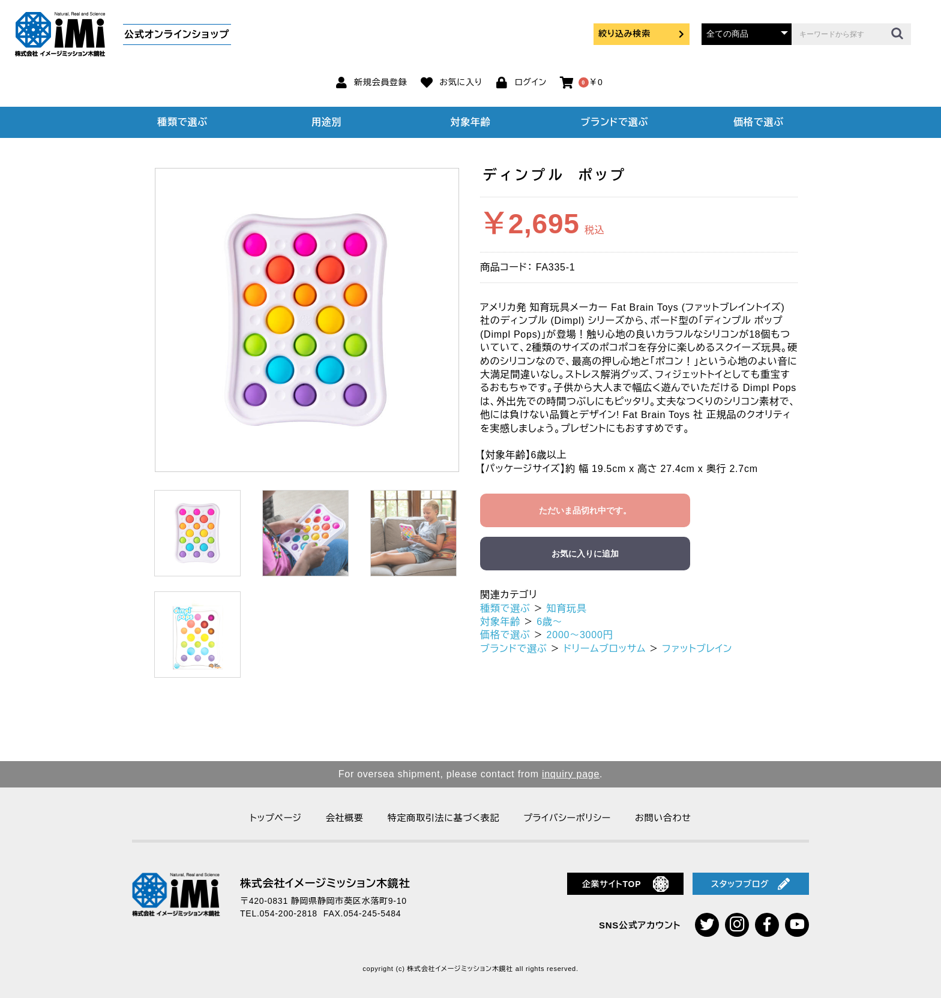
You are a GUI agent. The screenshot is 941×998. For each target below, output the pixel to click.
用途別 (326, 122)
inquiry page (571, 774)
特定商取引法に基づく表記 (443, 818)
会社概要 (345, 818)
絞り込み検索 (641, 33)
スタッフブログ (750, 884)
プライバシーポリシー (567, 818)
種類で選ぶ (182, 122)
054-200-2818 (288, 913)
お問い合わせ (663, 818)
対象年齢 (471, 122)
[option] (306, 320)
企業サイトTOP (625, 884)
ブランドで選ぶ (614, 122)
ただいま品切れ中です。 (585, 510)
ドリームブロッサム (605, 649)
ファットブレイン (697, 649)
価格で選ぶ (758, 122)
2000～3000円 (580, 635)
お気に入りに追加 (585, 553)
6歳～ (549, 622)
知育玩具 (567, 608)
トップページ (275, 818)
